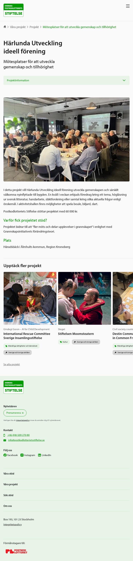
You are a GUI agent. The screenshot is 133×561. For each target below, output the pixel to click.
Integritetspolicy (23, 420)
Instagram (29, 455)
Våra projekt (18, 27)
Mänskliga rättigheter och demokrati (22, 346)
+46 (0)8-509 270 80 (18, 435)
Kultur (65, 342)
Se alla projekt (11, 364)
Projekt (34, 27)
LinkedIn (46, 455)
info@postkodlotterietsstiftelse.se (26, 440)
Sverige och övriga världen (19, 352)
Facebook (12, 455)
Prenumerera (13, 412)
